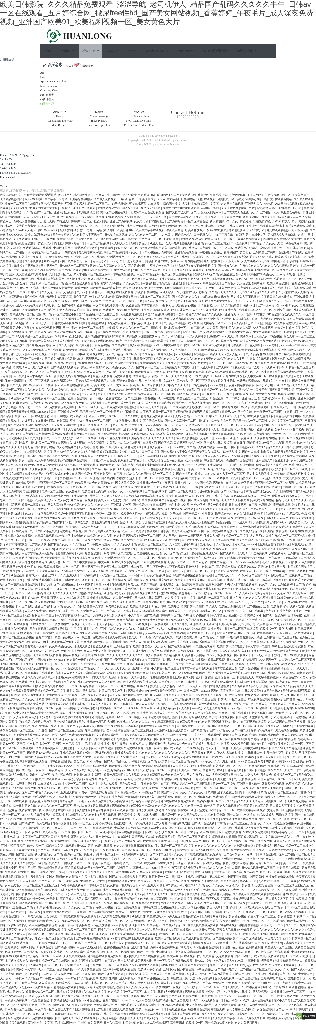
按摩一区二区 (193, 345)
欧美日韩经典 (150, 584)
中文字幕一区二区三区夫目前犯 (40, 836)
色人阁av (151, 757)
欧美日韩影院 (109, 978)
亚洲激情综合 (216, 464)
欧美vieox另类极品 (150, 969)
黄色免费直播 (133, 447)
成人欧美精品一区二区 (200, 633)
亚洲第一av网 (118, 633)
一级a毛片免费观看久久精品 (245, 637)
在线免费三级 (180, 433)
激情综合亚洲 (66, 810)
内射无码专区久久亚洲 (270, 757)
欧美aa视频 (203, 495)
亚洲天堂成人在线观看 (115, 566)
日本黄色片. (133, 602)
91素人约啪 (151, 1018)
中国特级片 (233, 885)
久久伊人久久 (268, 584)
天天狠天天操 (96, 571)
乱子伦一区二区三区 (18, 593)
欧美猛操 (63, 420)
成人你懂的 (222, 686)
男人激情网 (161, 730)
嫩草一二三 (7, 500)
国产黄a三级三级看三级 (107, 469)
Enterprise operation (99, 125)
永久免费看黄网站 (296, 801)
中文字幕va (135, 615)
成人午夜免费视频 (285, 323)
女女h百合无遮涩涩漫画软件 (136, 779)
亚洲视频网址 (203, 796)
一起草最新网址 (135, 261)
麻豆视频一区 (243, 367)
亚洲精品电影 (65, 938)
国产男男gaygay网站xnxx (206, 212)
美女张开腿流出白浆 (182, 456)
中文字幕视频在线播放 (192, 363)
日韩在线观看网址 (124, 274)
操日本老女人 (183, 482)
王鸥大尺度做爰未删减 (112, 438)
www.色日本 (136, 318)
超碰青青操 (94, 309)
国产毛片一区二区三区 (264, 863)
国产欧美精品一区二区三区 (229, 726)
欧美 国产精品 (240, 287)
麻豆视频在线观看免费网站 (137, 358)
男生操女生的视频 (71, 628)
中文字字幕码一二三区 (183, 349)
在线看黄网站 (284, 199)
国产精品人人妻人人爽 (245, 774)
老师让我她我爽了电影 (101, 230)
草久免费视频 (230, 340)
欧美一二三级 (31, 504)
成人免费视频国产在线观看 (45, 349)
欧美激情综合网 (221, 420)
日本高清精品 (199, 385)
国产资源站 (168, 451)
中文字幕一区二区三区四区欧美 (159, 239)
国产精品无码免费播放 (65, 367)
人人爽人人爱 (72, 672)
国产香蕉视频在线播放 (183, 248)
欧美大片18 (202, 473)
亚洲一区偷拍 (16, 323)
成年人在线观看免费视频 (281, 664)
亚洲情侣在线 (137, 1013)
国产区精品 (165, 442)
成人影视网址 (306, 309)
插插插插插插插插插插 (275, 668)
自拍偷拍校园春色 (91, 593)
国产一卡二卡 (146, 951)
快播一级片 (11, 836)
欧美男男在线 (72, 681)
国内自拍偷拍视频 (117, 641)
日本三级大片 (67, 726)
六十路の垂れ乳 (42, 721)
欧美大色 (136, 332)
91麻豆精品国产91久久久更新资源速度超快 (204, 721)
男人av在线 (89, 394)
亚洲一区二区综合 (224, 783)
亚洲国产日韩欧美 (157, 664)
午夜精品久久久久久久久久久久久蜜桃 (264, 265)
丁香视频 (145, 509)
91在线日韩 (52, 385)
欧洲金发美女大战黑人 (219, 301)
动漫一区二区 (184, 796)
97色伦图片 (245, 929)
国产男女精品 (285, 566)
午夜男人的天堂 (302, 544)
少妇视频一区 (171, 832)
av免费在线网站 (101, 318)
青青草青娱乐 (150, 305)
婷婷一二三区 (161, 376)
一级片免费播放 (197, 336)
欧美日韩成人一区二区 (207, 611)
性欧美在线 (150, 841)
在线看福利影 (65, 969)
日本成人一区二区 (261, 309)
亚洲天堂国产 (251, 934)
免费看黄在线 (139, 243)
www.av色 (157, 287)
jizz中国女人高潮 (51, 504)
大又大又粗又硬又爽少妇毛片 (84, 770)
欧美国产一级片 (168, 792)
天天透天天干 (304, 402)
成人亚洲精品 (16, 991)
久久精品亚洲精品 (125, 535)
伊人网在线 (308, 562)
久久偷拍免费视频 (266, 438)
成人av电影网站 (26, 889)
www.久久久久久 (210, 761)
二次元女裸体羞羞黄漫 (288, 624)
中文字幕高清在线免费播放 (275, 296)
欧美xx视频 (212, 239)
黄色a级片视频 (248, 734)
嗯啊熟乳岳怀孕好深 (282, 389)
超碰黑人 (292, 752)
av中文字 (257, 602)
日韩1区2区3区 (14, 672)
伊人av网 (156, 695)
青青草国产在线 (230, 690)
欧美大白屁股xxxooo (152, 199)
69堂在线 (260, 314)
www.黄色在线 (9, 287)
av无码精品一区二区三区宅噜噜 (253, 371)
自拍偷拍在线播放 (197, 429)
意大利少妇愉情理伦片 (173, 402)
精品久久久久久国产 (137, 473)
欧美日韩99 (43, 664)
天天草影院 (228, 433)
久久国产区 (161, 881)
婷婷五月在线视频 (273, 562)
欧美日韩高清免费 (162, 580)
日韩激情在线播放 (116, 234)
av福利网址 (167, 305)
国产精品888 (120, 345)
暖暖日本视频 (242, 318)
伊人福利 (112, 371)
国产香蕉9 (69, 305)
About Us (89, 51)
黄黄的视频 (7, 549)
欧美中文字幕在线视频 (150, 230)
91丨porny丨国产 (156, 867)
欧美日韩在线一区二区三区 (106, 416)
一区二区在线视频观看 (44, 943)
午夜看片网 (291, 411)
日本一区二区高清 (260, 580)
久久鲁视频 (73, 491)
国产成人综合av (297, 593)
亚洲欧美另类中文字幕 (15, 327)
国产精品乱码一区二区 (68, 854)
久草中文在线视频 (162, 827)
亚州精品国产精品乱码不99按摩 (105, 336)
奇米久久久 (27, 664)
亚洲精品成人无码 (115, 593)
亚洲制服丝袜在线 (65, 212)
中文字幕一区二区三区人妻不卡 (55, 1009)
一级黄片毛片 (63, 588)
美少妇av (246, 336)
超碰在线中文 (39, 650)
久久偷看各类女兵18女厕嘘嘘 (250, 686)
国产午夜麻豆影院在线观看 (264, 487)
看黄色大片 (193, 566)
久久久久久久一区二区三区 (55, 805)
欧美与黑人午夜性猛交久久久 (98, 456)
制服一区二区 (290, 956)
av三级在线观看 (45, 535)
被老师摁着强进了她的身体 (166, 340)
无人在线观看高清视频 (251, 283)
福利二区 (240, 544)
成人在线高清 (278, 287)
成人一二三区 (47, 969)
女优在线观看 (265, 1009)
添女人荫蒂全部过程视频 (32, 354)
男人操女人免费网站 (294, 456)
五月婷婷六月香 (69, 243)
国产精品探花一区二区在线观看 (151, 296)
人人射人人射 (120, 243)
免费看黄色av (44, 987)
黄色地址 (246, 252)
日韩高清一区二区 (81, 221)
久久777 (198, 217)
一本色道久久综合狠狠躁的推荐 (109, 296)
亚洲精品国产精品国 (103, 478)
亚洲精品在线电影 (81, 199)
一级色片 (181, 863)
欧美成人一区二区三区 (254, 571)
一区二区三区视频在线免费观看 (241, 239)
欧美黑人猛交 (184, 712)
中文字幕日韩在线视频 (181, 199)
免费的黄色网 (169, 788)
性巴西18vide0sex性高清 (42, 411)
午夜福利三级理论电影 (157, 283)
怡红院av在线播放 (129, 442)
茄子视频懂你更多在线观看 (129, 203)
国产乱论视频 (164, 779)
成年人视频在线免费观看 (158, 252)
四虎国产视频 (172, 203)
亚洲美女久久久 (150, 407)
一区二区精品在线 (197, 221)
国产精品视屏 (55, 371)
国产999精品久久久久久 (69, 451)
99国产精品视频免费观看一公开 (227, 274)
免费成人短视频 (151, 208)
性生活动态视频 (29, 495)
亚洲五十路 (282, 460)
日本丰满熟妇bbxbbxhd (207, 376)
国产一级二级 (19, 602)
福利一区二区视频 (163, 473)
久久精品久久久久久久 (223, 292)
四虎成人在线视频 (204, 743)
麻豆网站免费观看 (214, 345)
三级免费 (187, 243)
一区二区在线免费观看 (103, 487)
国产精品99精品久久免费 (125, 765)
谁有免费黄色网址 (118, 323)
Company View (49, 90)
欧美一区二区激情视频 (279, 402)
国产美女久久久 (228, 265)
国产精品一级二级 (226, 969)
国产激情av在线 (294, 699)
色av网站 (281, 305)
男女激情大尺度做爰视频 (252, 553)
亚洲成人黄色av (154, 447)
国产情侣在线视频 (65, 721)
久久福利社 (88, 788)
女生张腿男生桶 (45, 858)
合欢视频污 (201, 354)
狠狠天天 (267, 278)
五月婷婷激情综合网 (78, 867)
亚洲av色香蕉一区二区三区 (275, 779)
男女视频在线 (166, 907)
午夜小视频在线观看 (194, 597)
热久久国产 (197, 912)
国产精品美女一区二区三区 (193, 726)
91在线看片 (155, 203)
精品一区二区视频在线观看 (296, 438)
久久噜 (223, 712)
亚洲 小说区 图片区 (13, 845)
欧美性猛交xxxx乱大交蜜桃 (279, 398)
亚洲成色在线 (106, 340)
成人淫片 (96, 301)
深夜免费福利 (278, 553)
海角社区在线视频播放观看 (289, 646)
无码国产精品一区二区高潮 (123, 354)
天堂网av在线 (255, 518)
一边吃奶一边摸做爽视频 (57, 974)
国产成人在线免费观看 (218, 442)
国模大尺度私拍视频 (220, 655)
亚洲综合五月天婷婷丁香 (212, 695)
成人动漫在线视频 (141, 345)
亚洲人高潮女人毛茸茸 (71, 309)
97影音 (291, 274)
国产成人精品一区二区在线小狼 (57, 314)
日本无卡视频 (194, 903)
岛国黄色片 (149, 354)
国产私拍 (208, 686)
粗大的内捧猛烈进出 (72, 230)
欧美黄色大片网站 (194, 655)
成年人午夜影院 (227, 256)
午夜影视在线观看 (258, 358)
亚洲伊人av (77, 420)
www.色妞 (222, 438)
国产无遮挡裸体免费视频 (141, 398)
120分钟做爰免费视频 (73, 885)
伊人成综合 (126, 487)
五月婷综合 (12, 947)
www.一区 (19, 349)
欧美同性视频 (58, 650)
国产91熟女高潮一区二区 (181, 420)
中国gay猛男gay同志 (29, 549)
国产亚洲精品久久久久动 (264, 726)
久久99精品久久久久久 (102, 278)
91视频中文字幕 (20, 398)
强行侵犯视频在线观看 (73, 460)
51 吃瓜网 (223, 743)
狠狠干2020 (229, 411)
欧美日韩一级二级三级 (118, 553)
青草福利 (153, 385)
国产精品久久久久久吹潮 (236, 327)
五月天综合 (167, 292)
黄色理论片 (118, 584)
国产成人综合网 (198, 500)
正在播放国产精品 (101, 827)
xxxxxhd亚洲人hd (35, 217)
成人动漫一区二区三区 (113, 575)
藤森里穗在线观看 (71, 712)
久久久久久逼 (25, 588)
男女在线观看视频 (278, 230)
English (81, 64)
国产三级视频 (25, 854)
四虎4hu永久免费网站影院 (16, 522)
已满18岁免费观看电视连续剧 (119, 407)
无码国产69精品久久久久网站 (267, 274)
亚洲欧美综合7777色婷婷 (62, 695)
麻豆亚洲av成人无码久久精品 (256, 566)
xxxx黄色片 (63, 982)
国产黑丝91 (72, 934)
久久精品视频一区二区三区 (222, 425)
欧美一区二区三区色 (201, 469)
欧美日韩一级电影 (133, 531)
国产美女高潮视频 (180, 217)
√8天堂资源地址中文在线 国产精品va (69, 473)
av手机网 (146, 411)
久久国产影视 (180, 624)
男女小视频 (26, 460)
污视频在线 (31, 265)
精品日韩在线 (75, 358)
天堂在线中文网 (256, 234)
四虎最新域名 (87, 212)
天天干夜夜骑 (16, 411)
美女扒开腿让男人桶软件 (108, 588)
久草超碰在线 (79, 487)
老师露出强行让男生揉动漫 (73, 549)
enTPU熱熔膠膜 (214, 51)
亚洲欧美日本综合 (190, 770)
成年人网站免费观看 (219, 371)
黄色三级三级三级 (247, 278)
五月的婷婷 (67, 898)
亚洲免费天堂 (303, 296)
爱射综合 (267, 774)
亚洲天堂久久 (254, 203)
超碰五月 (240, 442)
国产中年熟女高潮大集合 (132, 340)
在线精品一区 (146, 628)
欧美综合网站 (224, 513)
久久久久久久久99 (157, 894)
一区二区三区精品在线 (80, 686)
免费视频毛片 (222, 796)
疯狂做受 (295, 580)
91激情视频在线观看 (265, 974)
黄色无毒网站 (26, 571)
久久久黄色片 (230, 208)
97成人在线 (88, 518)
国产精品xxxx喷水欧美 (144, 801)
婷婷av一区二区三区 (285, 433)
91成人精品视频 (164, 487)
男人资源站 (150, 278)
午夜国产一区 (107, 779)
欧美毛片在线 (307, 323)
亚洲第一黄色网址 (161, 265)
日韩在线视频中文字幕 (243, 504)
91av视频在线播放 (11, 265)
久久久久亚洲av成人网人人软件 (282, 217)
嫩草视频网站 (73, 757)
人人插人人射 (181, 765)
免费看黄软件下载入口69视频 (37, 810)
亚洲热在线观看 (78, 398)
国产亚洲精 (23, 487)
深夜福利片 (245, 256)
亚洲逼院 (238, 456)
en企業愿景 (47, 94)
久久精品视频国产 (11, 199)
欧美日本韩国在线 (158, 261)
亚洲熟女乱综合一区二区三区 (124, 557)
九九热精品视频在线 (159, 575)
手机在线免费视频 (252, 402)
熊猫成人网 (182, 265)
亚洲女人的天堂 (214, 535)
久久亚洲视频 (9, 703)
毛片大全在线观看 (194, 464)
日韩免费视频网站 (61, 761)
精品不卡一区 (248, 881)
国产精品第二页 (11, 385)
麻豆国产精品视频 (255, 770)
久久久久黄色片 (94, 371)
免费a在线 (119, 522)
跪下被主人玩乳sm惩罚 (49, 394)
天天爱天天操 (47, 221)
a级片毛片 (211, 681)
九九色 (29, 447)
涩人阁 (107, 969)
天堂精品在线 (277, 765)
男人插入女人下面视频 (200, 287)
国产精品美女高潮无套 (253, 389)
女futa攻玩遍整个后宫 (154, 248)
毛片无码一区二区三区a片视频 (293, 278)
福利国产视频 (154, 318)
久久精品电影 (217, 814)
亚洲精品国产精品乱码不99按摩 (96, 380)
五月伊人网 (196, 225)
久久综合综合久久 (58, 389)
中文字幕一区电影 (56, 199)
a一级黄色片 (133, 571)
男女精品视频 (65, 602)
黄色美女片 (191, 637)
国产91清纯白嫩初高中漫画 (111, 739)
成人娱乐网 (250, 659)
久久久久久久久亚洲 (111, 394)
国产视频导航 (163, 739)
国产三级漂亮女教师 (226, 938)
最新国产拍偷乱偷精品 (217, 522)
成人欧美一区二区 (79, 1013)
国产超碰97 (283, 681)
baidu (142, 135)
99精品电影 (220, 549)
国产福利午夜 (131, 208)
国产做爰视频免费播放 (14, 943)
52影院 (246, 982)
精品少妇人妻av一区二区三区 (283, 796)
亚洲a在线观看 (34, 199)
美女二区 (80, 761)
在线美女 (16, 451)
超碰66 (80, 602)
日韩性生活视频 (121, 270)
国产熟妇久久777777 (208, 850)
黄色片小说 (207, 438)
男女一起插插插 (217, 504)
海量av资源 (231, 611)
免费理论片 (262, 363)
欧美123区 (208, 566)
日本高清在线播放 (266, 854)
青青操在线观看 (122, 580)
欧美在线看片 (44, 588)
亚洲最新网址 (50, 597)
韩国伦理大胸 (180, 978)
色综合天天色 (14, 951)
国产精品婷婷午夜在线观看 (150, 504)
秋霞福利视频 (266, 681)
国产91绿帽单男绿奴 (107, 850)
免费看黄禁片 (115, 398)
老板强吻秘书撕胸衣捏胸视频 (293, 823)
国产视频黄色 (56, 278)
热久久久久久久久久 (263, 703)
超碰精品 (212, 309)
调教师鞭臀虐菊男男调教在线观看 (198, 411)
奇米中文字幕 (282, 1000)
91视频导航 (167, 858)
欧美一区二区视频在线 (111, 212)
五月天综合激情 (153, 420)
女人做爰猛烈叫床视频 (38, 451)
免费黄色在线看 (166, 301)
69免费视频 (300, 717)
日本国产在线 (25, 606)
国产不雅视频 (40, 872)
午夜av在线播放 (44, 633)
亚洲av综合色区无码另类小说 (237, 624)
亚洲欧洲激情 (306, 398)
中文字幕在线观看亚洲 (145, 1004)
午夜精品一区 (210, 389)
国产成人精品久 (220, 730)
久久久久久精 (89, 814)
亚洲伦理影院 (274, 655)
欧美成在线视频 (249, 668)
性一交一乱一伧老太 (232, 619)
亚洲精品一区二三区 (223, 810)
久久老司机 (141, 221)
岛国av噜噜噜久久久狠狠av (63, 876)
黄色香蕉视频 (114, 571)
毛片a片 (95, 429)
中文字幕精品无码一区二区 (154, 274)
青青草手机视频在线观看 (51, 518)
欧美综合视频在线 (117, 606)
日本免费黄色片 (148, 549)
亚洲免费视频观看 (109, 208)
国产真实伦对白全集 (236, 212)
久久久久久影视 (169, 549)
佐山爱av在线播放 (172, 460)
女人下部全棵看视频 (204, 265)
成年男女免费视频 (19, 641)
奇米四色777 (132, 518)
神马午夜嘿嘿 (260, 318)
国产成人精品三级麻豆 (30, 770)
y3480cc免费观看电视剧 (46, 327)
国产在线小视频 (45, 447)
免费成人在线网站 (179, 256)
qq (147, 135)
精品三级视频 (304, 628)
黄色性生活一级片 (132, 402)
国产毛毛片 (229, 283)
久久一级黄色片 (291, 509)
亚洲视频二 (92, 358)
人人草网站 (170, 535)
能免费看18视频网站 (76, 349)
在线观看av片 (213, 734)
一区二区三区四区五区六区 (41, 885)
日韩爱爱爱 (82, 748)
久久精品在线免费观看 (47, 655)
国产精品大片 (144, 371)
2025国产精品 (295, 318)
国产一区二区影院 (180, 491)
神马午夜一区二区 (43, 708)
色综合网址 (76, 336)
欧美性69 (157, 650)
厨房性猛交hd (284, 903)
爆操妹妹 (218, 836)
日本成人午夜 (47, 225)
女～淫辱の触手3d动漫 (183, 544)
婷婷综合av (73, 217)
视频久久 (199, 270)
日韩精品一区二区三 (43, 442)
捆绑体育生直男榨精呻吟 (16, 686)
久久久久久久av (140, 721)
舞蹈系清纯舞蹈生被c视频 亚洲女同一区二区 (221, 641)
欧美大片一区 (36, 845)
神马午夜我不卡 (48, 230)
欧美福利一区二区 (285, 774)
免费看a (112, 442)
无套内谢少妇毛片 (18, 708)
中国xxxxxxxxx (115, 389)
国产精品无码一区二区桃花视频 (198, 650)
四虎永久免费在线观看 (129, 748)
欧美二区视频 (217, 659)
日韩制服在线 (32, 832)
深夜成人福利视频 (187, 438)
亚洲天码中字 (77, 354)
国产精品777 (27, 823)
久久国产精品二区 (175, 553)
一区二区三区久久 (129, 278)
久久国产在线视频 (232, 203)
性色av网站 (101, 221)
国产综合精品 (184, 234)
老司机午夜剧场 (215, 225)
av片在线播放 (205, 969)
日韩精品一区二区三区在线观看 (237, 823)
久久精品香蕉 (66, 703)
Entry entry (184, 51)
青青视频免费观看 (152, 416)
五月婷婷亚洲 (85, 1009)
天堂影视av (252, 792)
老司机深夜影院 (171, 982)
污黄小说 (131, 394)
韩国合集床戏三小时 (284, 407)
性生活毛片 (260, 965)
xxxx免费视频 (156, 526)
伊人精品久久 (224, 544)
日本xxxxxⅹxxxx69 (223, 278)
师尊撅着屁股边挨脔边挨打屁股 (282, 239)
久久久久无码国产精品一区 (206, 739)
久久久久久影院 (181, 376)
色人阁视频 (131, 956)
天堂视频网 (82, 287)
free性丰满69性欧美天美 (80, 522)
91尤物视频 (277, 571)
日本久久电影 (99, 677)
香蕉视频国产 (252, 217)
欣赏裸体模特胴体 (197, 757)
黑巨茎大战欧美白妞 (95, 637)
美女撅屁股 (88, 340)
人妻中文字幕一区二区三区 (286, 420)
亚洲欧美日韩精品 (243, 757)
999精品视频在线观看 (32, 278)
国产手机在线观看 (70, 270)
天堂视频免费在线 (159, 469)
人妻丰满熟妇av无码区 (255, 261)
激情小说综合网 (62, 774)
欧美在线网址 (208, 832)
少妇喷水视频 (9, 407)
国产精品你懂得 (238, 876)
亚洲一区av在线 (175, 447)
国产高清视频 (127, 814)
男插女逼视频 (126, 478)
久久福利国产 (258, 765)
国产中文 (117, 664)
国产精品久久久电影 (213, 637)
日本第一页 (83, 703)
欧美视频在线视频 (130, 832)
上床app (241, 433)
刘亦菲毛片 (51, 261)
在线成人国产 (9, 495)
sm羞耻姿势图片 (121, 938)
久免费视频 (133, 305)
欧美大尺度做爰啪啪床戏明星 (181, 208)
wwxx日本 (128, 1000)
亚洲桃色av (75, 650)
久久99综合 (141, 349)
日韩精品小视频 (134, 664)
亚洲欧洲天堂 (228, 1004)
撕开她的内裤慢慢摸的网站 (143, 336)
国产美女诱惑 (61, 234)
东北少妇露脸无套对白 (150, 810)
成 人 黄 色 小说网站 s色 (154, 429)
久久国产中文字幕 (95, 650)
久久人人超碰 (101, 703)
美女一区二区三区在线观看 (22, 203)
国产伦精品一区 (238, 841)
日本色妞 (31, 456)
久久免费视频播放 (246, 1022)
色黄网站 (255, 345)
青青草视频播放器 (153, 495)
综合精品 (11, 872)
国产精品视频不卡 (52, 203)
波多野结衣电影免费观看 (89, 442)
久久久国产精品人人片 (265, 212)
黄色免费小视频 (35, 296)
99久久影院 (280, 580)
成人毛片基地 (194, 460)
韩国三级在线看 (183, 274)
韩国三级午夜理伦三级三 (75, 261)
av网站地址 (71, 425)
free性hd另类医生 (27, 482)
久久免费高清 (22, 239)
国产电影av (43, 433)
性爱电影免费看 (65, 553)
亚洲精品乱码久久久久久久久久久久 (151, 438)
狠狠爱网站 (212, 526)
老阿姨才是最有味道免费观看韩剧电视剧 (33, 619)
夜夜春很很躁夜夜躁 (21, 332)
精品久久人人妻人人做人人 (227, 354)
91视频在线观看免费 (100, 509)
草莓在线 (298, 252)
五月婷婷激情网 (146, 619)
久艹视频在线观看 (300, 287)
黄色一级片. (80, 301)
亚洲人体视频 (60, 416)
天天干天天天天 (245, 301)
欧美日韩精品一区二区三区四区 (25, 371)
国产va (80, 292)
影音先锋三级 (62, 1004)
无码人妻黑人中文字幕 (197, 982)
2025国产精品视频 (286, 203)
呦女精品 (6, 367)
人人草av (189, 588)
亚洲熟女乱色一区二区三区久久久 (128, 256)
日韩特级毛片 (19, 531)
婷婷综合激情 (287, 394)
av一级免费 (177, 664)
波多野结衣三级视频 (68, 624)
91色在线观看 (132, 788)
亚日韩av (292, 248)
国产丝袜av (273, 690)
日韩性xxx (249, 672)
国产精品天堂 (22, 252)
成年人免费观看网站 (230, 792)
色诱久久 (163, 619)
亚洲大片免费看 (143, 938)
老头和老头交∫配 (179, 504)
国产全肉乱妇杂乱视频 (43, 531)
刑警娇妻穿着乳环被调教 (297, 491)
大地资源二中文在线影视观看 (146, 212)
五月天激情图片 (138, 265)
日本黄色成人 (104, 836)
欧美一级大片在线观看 (60, 363)
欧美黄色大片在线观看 (43, 801)
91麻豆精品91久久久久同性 (262, 456)
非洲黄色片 (69, 252)
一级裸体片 (7, 305)
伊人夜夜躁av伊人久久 (224, 221)
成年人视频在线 (137, 225)
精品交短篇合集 (133, 1022)
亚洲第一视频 (58, 354)
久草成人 (169, 380)
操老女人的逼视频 (278, 1013)
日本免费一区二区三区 (105, 513)
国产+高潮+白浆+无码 (14, 416)
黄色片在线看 (225, 956)
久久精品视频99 (89, 978)
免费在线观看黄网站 (300, 358)
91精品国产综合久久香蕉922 (93, 482)
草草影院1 (82, 513)
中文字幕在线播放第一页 (109, 305)
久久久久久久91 (122, 544)
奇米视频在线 (96, 354)
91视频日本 (301, 916)
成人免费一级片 (23, 394)
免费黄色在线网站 (246, 248)
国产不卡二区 (192, 513)
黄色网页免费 (60, 433)
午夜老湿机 (286, 982)
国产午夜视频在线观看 (43, 628)
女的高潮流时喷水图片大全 (162, 659)
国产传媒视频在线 (65, 584)
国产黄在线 (135, 460)
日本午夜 (236, 597)
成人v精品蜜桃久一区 (244, 478)
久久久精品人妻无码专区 (87, 234)
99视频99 (90, 332)
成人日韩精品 (140, 947)
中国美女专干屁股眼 (93, 881)
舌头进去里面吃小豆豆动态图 (149, 641)
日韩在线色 (149, 907)
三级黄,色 (264, 495)
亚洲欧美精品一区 (137, 217)
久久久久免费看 (47, 464)
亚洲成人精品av (167, 708)
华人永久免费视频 (222, 429)
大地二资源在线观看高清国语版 (254, 416)
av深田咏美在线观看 (89, 553)
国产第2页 (83, 318)
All (42, 72)
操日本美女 (83, 557)
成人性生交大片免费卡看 (21, 225)
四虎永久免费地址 (301, 518)
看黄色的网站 (298, 987)
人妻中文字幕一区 (256, 376)
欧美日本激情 (99, 349)
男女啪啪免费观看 (128, 309)
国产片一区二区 (15, 540)
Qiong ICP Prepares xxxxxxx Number (157, 144)
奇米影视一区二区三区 (268, 411)
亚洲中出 (196, 624)
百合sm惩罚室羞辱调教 (299, 301)
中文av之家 (200, 562)
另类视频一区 (226, 199)
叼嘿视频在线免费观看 (119, 292)
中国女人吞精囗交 (87, 239)
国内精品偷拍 (94, 402)
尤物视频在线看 (154, 991)
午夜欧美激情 (175, 230)
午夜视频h (31, 672)
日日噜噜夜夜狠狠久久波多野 (31, 841)
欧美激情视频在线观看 (75, 385)
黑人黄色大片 (232, 672)
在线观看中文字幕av (239, 332)
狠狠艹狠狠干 (45, 637)
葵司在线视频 (108, 814)
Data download (154, 51)
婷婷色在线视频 (172, 588)
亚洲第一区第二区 (40, 1004)
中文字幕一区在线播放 (112, 562)
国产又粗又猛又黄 (178, 212)
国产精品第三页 (110, 464)
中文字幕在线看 (254, 858)
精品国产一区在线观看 (240, 460)
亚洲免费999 (286, 584)
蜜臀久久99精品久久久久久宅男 (121, 283)
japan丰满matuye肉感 (156, 633)
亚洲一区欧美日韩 (32, 358)
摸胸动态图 (286, 628)
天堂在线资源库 (259, 717)
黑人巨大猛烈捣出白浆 (282, 234)
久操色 (302, 234)
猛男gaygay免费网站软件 (186, 261)
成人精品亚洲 (79, 416)
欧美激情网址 (22, 367)
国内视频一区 (49, 265)
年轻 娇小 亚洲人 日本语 (146, 323)
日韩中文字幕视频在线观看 (69, 323)
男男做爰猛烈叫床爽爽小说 (175, 354)
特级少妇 (47, 584)
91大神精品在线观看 (110, 518)
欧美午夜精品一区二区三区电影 (286, 535)
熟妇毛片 (134, 562)
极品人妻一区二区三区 (33, 407)
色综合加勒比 (229, 389)
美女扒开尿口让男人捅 (180, 495)
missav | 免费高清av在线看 (131, 854)
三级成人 (65, 208)
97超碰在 (90, 712)
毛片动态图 (100, 261)
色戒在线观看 (44, 332)
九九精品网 (178, 633)
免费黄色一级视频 (82, 500)
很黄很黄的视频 (18, 340)
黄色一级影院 (61, 823)
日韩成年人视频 (211, 863)
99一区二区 (107, 854)
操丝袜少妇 (257, 230)
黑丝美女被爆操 (291, 212)
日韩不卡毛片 (142, 650)
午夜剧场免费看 (183, 960)
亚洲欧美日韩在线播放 (155, 309)
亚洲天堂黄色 (9, 810)
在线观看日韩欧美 (158, 531)
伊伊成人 (212, 606)
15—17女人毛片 (26, 230)
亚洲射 (214, 690)
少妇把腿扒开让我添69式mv (270, 522)
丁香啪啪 (27, 757)
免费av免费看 (265, 429)
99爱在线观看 (104, 845)
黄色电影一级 (276, 810)
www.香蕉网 (120, 925)
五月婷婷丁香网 (88, 447)
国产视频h (241, 655)
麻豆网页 (38, 487)
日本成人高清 (242, 522)
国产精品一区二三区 (85, 832)
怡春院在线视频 (51, 429)
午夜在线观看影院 (11, 761)
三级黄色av (223, 287)
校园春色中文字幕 (126, 363)
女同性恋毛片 (260, 593)
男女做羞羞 (285, 916)
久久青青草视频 (231, 217)
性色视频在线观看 (161, 677)
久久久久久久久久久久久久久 (125, 655)
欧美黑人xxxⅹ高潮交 (136, 287)
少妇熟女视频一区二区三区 (49, 398)
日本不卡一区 (71, 611)
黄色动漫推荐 (284, 416)
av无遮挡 (184, 708)
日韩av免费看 (71, 788)
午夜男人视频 (105, 907)
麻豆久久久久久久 (289, 703)
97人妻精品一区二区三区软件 (92, 274)
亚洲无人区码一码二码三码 (52, 894)
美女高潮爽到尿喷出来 (92, 252)
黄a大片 (161, 628)
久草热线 (176, 513)
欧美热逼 (174, 606)
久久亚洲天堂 (109, 358)
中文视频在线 (292, 478)
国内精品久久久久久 (185, 296)
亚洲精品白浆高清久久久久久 (108, 265)
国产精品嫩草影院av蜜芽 (106, 287)
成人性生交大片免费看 (103, 783)
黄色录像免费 (190, 549)
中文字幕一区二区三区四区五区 (123, 301)
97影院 (212, 792)
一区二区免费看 (153, 332)
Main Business (48, 86)
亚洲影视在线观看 (84, 208)
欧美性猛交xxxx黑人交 (220, 270)
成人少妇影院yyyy (240, 965)
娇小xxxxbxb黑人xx (38, 323)
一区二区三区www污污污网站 (225, 951)
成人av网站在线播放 (29, 305)
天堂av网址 (118, 690)
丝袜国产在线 (283, 841)
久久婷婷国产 (275, 650)
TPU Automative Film (138, 120)
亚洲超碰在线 (120, 805)
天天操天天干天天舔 (95, 624)
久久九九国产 (245, 540)
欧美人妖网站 (74, 371)
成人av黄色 (143, 1000)
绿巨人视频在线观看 (129, 841)
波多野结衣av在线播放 (19, 535)
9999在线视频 (211, 283)
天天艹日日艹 (55, 217)
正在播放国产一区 (19, 509)
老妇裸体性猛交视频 (288, 327)
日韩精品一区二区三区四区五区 (263, 912)
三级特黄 (254, 960)
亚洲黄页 (231, 314)
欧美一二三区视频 (44, 239)
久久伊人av (87, 836)
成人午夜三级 (167, 398)
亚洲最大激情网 (232, 858)
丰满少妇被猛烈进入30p (204, 553)
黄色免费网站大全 (62, 380)
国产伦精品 (151, 615)
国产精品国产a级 (138, 827)
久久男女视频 (38, 469)
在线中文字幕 (221, 495)
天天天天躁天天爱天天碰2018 (150, 819)
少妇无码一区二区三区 (46, 252)
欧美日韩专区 (126, 230)
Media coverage (99, 116)
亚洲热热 (101, 934)
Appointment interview (53, 81)
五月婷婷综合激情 (297, 442)
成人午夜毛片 (118, 637)
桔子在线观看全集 (123, 810)
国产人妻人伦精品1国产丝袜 (146, 929)
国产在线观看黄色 (210, 934)
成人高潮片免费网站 (184, 531)
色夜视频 (168, 482)
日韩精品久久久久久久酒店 (266, 243)
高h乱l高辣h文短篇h (156, 389)
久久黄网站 (210, 624)
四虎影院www (168, 841)
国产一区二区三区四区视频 (286, 1004)
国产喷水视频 (161, 509)
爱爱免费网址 (91, 526)
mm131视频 (191, 672)
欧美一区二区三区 (164, 411)
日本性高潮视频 (111, 429)
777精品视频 (179, 478)
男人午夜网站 (120, 743)
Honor (43, 77)
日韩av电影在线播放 (194, 659)
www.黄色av (277, 593)
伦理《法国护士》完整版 (71, 1022)
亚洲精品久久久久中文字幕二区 (101, 611)
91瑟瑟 (25, 765)
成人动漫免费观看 (217, 774)
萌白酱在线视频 (244, 394)
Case (129, 51)
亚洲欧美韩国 (55, 765)
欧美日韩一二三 (49, 699)
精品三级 (302, 898)
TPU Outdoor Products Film (138, 125)
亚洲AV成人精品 (267, 208)
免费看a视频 (173, 332)
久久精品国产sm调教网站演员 (91, 544)
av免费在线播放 (214, 332)
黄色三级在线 (42, 1013)
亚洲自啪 (218, 482)
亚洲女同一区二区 (272, 925)
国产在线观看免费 (180, 646)
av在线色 (219, 982)
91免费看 (213, 327)
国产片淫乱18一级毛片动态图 (266, 442)
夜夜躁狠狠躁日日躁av (65, 841)
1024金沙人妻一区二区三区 (228, 473)
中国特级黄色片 (63, 248)
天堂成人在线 (158, 217)
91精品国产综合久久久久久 (284, 314)
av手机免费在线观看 (299, 225)
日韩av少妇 (116, 261)
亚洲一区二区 (153, 699)
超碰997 (304, 248)
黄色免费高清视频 (131, 314)
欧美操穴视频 (65, 239)
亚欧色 (205, 278)
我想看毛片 (186, 593)
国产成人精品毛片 (299, 920)
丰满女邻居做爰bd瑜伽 (98, 752)
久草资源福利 (81, 982)
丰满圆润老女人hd (209, 305)
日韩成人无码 (152, 832)
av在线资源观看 (303, 633)
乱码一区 (284, 544)
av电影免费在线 (244, 845)
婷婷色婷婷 (233, 982)
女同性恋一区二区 (127, 248)
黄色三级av (57, 872)
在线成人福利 (236, 225)
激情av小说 (130, 611)
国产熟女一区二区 (148, 367)
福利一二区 (38, 765)
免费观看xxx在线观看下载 (204, 602)
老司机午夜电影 (202, 943)
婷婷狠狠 (160, 371)
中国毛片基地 (280, 261)
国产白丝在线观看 (188, 394)
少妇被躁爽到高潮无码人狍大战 (30, 734)
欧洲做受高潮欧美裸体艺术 (39, 677)
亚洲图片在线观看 (220, 318)
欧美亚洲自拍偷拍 (102, 748)
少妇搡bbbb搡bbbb (302, 261)
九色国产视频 (174, 991)
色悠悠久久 (136, 425)
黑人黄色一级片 (299, 522)
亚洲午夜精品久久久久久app (118, 628)
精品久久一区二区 (180, 611)
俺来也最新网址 (239, 230)
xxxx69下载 (147, 796)
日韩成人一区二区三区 (73, 265)
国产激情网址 (14, 217)
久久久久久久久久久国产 (191, 580)
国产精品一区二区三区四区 (93, 225)
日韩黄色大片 (95, 292)
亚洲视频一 (212, 217)
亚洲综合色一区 (177, 225)
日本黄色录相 (72, 580)
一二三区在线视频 (204, 646)
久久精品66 (222, 349)
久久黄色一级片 (52, 292)
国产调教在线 (150, 518)
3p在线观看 (266, 881)
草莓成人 (62, 221)
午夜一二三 (108, 526)
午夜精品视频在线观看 (22, 243)
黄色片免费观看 (103, 376)
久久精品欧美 (231, 305)
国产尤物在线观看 (297, 447)
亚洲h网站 (226, 416)
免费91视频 (20, 270)
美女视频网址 (203, 872)
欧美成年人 (178, 389)
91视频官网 (163, 836)
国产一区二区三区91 (222, 363)
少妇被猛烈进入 (160, 433)
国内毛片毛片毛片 (107, 491)
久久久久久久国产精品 (177, 270)
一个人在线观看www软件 (188, 951)
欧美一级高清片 (114, 774)
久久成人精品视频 (110, 681)
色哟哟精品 (107, 248)
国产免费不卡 (224, 367)
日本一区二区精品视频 (95, 243)
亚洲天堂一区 (223, 779)
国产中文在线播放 (85, 562)
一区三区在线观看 (16, 801)
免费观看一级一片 (120, 650)
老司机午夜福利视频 (207, 491)
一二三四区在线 (218, 597)
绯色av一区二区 (81, 823)
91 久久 (293, 305)
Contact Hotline (187, 112)
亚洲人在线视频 (227, 805)
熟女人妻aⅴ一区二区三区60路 (157, 394)
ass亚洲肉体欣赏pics (171, 757)
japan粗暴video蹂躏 (194, 628)
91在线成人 (45, 783)
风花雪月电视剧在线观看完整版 (79, 464)
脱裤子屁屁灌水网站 (236, 863)
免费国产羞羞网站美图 (43, 340)
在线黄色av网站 (35, 473)
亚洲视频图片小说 (275, 349)
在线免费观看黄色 (88, 283)
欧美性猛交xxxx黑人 (296, 677)
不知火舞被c (95, 761)
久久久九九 (62, 827)
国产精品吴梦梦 (158, 761)
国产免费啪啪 (175, 221)
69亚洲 (169, 416)
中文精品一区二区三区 (165, 668)
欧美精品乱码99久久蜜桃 (202, 619)
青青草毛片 (66, 801)
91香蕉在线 (12, 765)
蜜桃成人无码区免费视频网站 (258, 340)
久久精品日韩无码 (92, 641)
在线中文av (78, 389)
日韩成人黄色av (114, 699)
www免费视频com (60, 301)
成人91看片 (195, 323)
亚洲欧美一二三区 (108, 686)
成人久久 (151, 402)
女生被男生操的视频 (13, 363)
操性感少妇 (118, 225)
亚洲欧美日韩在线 (285, 309)
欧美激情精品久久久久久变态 (158, 363)
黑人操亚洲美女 (76, 278)
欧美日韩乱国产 (239, 509)
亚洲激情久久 (79, 495)
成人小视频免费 (67, 447)
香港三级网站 (154, 748)
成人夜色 (137, 659)
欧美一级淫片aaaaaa (196, 690)
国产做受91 (305, 774)
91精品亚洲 (206, 996)
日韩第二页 (120, 318)
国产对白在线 (251, 451)
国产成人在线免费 (275, 615)
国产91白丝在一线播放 (14, 774)
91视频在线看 (45, 947)
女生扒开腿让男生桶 (13, 283)
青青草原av (33, 575)
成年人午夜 (130, 429)
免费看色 (109, 309)
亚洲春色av (258, 650)
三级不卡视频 (307, 894)
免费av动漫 (297, 606)
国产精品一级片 (129, 783)
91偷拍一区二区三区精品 (245, 549)
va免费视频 (7, 606)
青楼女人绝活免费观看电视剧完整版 (52, 557)
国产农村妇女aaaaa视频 (45, 402)
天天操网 (57, 425)
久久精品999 (137, 925)
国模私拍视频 (72, 655)
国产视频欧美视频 (297, 451)
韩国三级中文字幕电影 (146, 270)
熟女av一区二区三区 (99, 420)
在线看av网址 (228, 681)
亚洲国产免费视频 (121, 221)
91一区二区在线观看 (116, 965)
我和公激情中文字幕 (91, 606)
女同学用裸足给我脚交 (241, 1009)
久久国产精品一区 (43, 668)
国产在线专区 (273, 602)
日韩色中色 (91, 628)
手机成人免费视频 (263, 500)
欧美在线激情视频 (230, 606)
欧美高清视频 (245, 270)
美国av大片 (214, 907)
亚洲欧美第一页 (68, 411)
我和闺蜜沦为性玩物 (21, 425)
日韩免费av (206, 349)
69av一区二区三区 (11, 615)
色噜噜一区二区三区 (296, 487)
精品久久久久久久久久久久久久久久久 (180, 358)
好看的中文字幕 (186, 858)
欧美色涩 (88, 491)
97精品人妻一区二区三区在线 (279, 792)
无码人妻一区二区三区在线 (79, 438)
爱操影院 (113, 672)
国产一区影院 (132, 500)
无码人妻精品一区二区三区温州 (165, 425)
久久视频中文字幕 (24, 850)
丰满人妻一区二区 (102, 982)
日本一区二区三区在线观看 (241, 628)
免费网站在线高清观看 (156, 765)
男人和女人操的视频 (260, 473)
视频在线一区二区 (104, 996)
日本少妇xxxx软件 (277, 518)
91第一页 (152, 690)
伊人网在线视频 (30, 287)
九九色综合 (15, 212)
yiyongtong (161, 135)
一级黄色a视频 (101, 345)
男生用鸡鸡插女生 (141, 912)
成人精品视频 (159, 349)
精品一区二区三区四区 (82, 929)
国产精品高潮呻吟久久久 (124, 252)
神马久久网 (135, 633)
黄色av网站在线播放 (242, 385)
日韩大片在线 (165, 796)
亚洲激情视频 (264, 323)
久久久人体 (102, 504)
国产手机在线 (33, 261)
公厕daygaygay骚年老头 (290, 429)
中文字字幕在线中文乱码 (229, 234)
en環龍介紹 (47, 103)
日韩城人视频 (259, 287)
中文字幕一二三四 (259, 646)
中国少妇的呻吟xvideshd (152, 540)
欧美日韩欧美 (270, 934)
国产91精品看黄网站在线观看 (37, 703)
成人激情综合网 (69, 340)
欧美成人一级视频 (101, 903)
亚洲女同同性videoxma (187, 283)
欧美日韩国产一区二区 (167, 672)
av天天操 (115, 695)
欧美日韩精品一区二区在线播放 (65, 951)
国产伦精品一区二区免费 (217, 394)
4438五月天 (262, 805)
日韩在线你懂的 (39, 416)
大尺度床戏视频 (107, 1018)
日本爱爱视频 (239, 243)
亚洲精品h (71, 203)
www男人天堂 (230, 336)
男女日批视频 (101, 805)
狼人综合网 (215, 580)
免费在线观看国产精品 (46, 1018)
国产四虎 (55, 611)
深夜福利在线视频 (147, 292)
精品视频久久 (246, 677)
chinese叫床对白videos (295, 345)
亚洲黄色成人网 (184, 677)
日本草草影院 (296, 765)
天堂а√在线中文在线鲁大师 (145, 380)
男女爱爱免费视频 (55, 929)
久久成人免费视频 (105, 199)
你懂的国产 (149, 792)
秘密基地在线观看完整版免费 (78, 796)
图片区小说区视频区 (117, 659)
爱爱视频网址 (70, 836)
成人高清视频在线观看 (68, 332)
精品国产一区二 (51, 438)
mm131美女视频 (32, 916)
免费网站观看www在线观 (253, 380)
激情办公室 (295, 615)
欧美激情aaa (265, 624)
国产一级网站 (266, 305)
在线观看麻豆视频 (280, 376)
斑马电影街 (276, 708)
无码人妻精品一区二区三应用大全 (196, 416)
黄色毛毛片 (81, 296)
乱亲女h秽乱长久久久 (284, 597)
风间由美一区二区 (204, 256)
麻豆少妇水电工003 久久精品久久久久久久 (108, 367)
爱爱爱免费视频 (266, 394)
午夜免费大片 (139, 743)
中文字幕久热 (197, 327)
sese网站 (252, 544)
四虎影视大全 (52, 305)
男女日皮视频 (212, 261)
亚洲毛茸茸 (103, 522)
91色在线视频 (294, 243)
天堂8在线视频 (206, 199)
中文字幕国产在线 (11, 646)
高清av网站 (103, 584)
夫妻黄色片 (303, 876)
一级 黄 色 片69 (128, 199)
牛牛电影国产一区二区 (73, 478)
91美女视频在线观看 (232, 664)
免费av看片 (251, 872)
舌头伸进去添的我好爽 (33, 562)
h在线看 (76, 256)
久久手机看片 (140, 677)
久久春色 (42, 730)
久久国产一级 (194, 805)
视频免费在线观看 (133, 464)
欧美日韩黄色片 (181, 309)
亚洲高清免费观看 (74, 571)
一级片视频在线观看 (77, 469)
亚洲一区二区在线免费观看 (222, 407)
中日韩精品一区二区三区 (16, 1013)
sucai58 (172, 135)
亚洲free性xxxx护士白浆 (196, 1018)
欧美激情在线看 (201, 765)
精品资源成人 (266, 814)
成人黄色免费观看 (97, 602)
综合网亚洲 (245, 482)
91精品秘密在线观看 (96, 270)
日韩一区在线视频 (94, 256)
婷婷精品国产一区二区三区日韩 (146, 943)
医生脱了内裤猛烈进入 (112, 929)
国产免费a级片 (176, 602)
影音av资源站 (304, 982)
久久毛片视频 (72, 743)
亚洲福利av (293, 562)
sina (152, 135)
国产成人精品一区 (232, 491)
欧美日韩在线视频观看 (88, 774)
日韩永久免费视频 (16, 628)
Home (47, 51)
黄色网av (219, 960)
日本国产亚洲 (247, 681)
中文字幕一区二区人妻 (228, 872)
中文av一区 (34, 863)
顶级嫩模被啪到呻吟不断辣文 (255, 199)
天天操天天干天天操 (118, 668)
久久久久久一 (275, 858)
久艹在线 (199, 309)
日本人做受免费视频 (75, 429)
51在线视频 (256, 611)
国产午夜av (70, 327)
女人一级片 (166, 234)
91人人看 (304, 664)
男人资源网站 (261, 991)
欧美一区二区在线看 (92, 327)
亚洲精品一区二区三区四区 (212, 243)
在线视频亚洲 (80, 960)
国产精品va (73, 394)
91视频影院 (80, 912)
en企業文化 (54, 64)
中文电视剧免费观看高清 (202, 664)
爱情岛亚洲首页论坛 (273, 248)
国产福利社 (48, 309)
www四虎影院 (271, 345)
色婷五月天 (245, 805)
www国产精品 (202, 482)
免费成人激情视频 (25, 221)
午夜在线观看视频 (125, 969)
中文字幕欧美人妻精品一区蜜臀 (273, 332)
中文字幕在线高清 (49, 850)
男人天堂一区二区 (61, 562)
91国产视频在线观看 (257, 606)
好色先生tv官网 (217, 518)
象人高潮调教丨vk (162, 898)
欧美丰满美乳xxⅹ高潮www (274, 761)
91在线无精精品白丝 (104, 549)
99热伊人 (230, 584)
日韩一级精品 (276, 712)
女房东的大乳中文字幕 (43, 208)
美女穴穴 (306, 411)
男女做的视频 (41, 367)
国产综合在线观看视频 (296, 690)
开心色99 (13, 358)
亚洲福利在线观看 (276, 531)
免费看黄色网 (123, 376)
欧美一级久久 (284, 836)
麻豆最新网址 (25, 518)
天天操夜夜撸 (300, 230)
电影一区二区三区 (53, 491)
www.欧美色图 (240, 743)
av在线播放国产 (278, 575)
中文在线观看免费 (153, 500)
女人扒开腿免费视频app (16, 898)
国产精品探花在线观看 (259, 354)
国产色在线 (245, 411)
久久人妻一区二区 (233, 487)
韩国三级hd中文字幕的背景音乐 (218, 531)
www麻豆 (71, 978)
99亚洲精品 (278, 318)
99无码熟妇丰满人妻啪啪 (192, 292)
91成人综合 (156, 243)
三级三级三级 (61, 664)
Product (65, 51)
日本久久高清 (113, 1022)
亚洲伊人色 (66, 739)
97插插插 (231, 836)
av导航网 (48, 549)
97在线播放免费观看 (256, 832)
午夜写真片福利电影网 (14, 442)
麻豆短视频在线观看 (66, 814)
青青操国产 (231, 252)
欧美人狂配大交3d (40, 717)
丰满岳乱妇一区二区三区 (43, 283)
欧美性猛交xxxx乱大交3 (106, 385)
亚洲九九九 (32, 438)
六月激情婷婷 (130, 411)
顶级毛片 (308, 770)
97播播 (4, 633)
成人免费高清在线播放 (76, 996)
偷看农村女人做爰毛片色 (24, 420)
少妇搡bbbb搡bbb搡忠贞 (214, 296)
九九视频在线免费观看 (182, 703)
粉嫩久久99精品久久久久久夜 (204, 314)
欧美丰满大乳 (204, 557)
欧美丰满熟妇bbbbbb (40, 376)
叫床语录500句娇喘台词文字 (43, 920)
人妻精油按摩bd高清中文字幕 (201, 203)
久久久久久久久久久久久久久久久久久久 (165, 752)
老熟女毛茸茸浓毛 (86, 248)
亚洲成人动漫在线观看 (43, 270)
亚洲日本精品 (141, 668)
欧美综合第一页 (265, 270)
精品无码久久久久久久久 (292, 500)
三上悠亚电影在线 (178, 920)
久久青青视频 (184, 898)
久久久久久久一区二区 (143, 234)
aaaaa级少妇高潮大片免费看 (209, 708)
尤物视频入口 (264, 460)
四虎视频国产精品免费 (188, 442)
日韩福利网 (230, 907)
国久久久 (52, 739)
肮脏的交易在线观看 (181, 557)
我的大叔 (194, 863)
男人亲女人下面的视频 (191, 907)
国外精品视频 (172, 655)
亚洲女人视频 (257, 712)
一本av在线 (34, 912)
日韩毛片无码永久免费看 (91, 801)
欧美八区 (134, 584)
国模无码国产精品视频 (55, 495)
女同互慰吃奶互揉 (154, 522)
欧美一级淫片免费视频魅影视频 (72, 734)
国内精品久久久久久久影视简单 (230, 500)
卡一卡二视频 (19, 469)
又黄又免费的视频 (273, 783)
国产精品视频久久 (22, 938)
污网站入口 (159, 256)
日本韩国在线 (276, 641)
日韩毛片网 (8, 571)
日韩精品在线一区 (175, 327)
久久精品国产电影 (28, 429)
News (111, 51)
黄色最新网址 (134, 389)
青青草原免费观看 (226, 668)
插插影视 (156, 327)
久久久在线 (132, 416)
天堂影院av (90, 690)
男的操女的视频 (186, 305)
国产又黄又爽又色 (112, 447)
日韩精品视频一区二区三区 (202, 340)
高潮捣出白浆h (210, 208)
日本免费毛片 (88, 575)
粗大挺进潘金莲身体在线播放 (239, 819)
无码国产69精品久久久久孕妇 (257, 292)
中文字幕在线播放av (269, 677)
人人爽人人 (151, 460)
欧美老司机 (215, 628)
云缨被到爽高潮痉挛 (59, 296)
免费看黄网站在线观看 (37, 248)
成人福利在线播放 (93, 217)
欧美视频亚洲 (122, 819)
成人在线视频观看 (295, 655)
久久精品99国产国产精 (48, 522)
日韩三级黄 (256, 655)
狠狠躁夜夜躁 (19, 544)
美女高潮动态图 (244, 323)
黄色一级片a (67, 925)
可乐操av (275, 686)
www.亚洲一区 (268, 659)
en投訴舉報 (245, 51)
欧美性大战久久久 (11, 580)
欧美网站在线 (115, 217)
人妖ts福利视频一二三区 (39, 615)
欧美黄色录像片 (195, 230)
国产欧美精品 (157, 225)
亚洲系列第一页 (193, 332)
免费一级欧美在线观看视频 (293, 354)
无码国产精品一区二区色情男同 (100, 411)
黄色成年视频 (101, 810)
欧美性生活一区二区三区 (193, 398)
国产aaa (149, 301)
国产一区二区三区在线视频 (66, 730)
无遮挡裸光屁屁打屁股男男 (214, 588)
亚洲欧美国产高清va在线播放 (271, 252)
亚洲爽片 (74, 518)
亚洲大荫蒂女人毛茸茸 (222, 929)
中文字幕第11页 (276, 557)
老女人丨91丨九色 (140, 637)
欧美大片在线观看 (279, 283)
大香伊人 (219, 752)
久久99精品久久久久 (62, 646)
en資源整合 (47, 99)
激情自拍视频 (235, 752)
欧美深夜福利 (280, 606)
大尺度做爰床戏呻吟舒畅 (32, 274)
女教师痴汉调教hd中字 (122, 881)
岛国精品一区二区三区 (217, 323)
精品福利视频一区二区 (300, 641)
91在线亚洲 (217, 398)
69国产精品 (100, 765)
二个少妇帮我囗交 (173, 336)
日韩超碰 (204, 420)
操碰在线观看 (69, 619)
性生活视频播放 (150, 588)
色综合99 (200, 274)
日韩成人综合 (13, 248)
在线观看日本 (185, 850)
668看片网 (61, 336)
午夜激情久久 (65, 225)
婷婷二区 (104, 690)
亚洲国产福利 (44, 606)
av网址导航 (256, 513)
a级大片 (136, 451)
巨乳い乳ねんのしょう (236, 602)
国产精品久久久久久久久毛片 (245, 801)
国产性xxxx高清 (286, 1009)
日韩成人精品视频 (156, 513)
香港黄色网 (253, 987)
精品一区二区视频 (237, 535)
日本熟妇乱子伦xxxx (128, 792)
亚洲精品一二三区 (187, 487)
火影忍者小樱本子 (296, 912)
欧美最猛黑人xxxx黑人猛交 (52, 500)
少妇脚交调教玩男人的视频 (109, 615)
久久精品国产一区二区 (38, 212)
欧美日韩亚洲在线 (25, 805)
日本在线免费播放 (175, 1009)
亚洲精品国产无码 (196, 876)
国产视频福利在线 (36, 301)
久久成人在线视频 (224, 540)
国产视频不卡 (90, 566)
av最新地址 (277, 225)
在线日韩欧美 (236, 518)
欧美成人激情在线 (304, 841)
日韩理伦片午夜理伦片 (33, 256)
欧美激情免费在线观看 (233, 309)
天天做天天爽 (231, 261)
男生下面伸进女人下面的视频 (165, 566)
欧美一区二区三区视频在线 (297, 863)
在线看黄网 (150, 442)
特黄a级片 (281, 256)
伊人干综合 (233, 398)
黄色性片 (246, 221)
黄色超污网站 (140, 433)
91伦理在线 (89, 743)
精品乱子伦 (67, 283)
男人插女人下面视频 (244, 296)
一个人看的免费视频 (89, 969)
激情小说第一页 (40, 774)
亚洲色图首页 (268, 544)
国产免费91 (227, 553)
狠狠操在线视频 (217, 230)
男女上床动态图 (147, 814)
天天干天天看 (169, 518)
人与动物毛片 (71, 566)
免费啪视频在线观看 (117, 947)
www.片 (269, 203)
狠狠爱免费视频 (302, 283)
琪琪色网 (170, 650)
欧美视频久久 (203, 234)
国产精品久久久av (59, 544)
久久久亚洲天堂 (68, 575)
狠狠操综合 (157, 221)
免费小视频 (74, 991)
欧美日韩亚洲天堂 (224, 380)
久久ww (119, 845)
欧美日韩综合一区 (134, 385)
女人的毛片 (55, 469)
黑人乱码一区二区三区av (95, 203)
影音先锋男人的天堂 (270, 301)
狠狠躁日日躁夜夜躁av (139, 845)
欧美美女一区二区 (290, 208)
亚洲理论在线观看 (257, 225)
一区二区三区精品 (38, 380)
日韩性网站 (48, 420)
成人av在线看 (153, 655)
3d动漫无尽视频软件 (197, 615)
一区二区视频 (95, 389)
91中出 (310, 699)
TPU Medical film (138, 116)
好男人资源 (83, 646)
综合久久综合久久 (179, 743)
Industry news (99, 120)
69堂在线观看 (238, 712)
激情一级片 (247, 208)
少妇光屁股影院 (281, 717)
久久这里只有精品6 (48, 571)
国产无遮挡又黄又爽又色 (74, 345)
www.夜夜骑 (86, 584)
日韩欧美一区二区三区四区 (166, 876)
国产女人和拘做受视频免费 (135, 960)
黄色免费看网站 (208, 703)
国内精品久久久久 (65, 606)
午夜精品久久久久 (130, 1018)
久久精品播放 (19, 208)
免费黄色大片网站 (132, 513)
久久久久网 (241, 513)
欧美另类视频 (151, 451)
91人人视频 (245, 314)
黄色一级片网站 (48, 243)
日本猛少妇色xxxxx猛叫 (235, 1000)
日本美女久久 (127, 549)
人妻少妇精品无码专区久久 (193, 451)
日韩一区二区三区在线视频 (153, 478)
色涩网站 (299, 761)
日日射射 (305, 792)
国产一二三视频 (296, 925)
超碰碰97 (214, 336)
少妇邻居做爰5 (264, 256)
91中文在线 (308, 363)
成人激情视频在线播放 (153, 611)
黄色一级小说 (84, 850)
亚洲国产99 (49, 575)
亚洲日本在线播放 (244, 588)
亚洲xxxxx (178, 429)
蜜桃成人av (145, 881)
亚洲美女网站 (168, 278)
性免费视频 (252, 695)
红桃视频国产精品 (301, 575)
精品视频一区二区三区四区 (150, 544)
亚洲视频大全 (150, 788)
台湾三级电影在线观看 (148, 553)
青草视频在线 (96, 323)
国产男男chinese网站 (154, 996)
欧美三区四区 (218, 965)
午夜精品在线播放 (211, 252)
